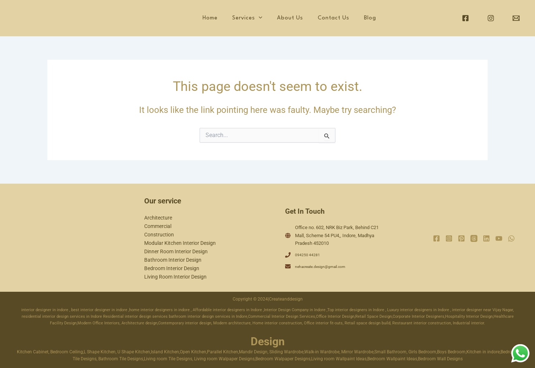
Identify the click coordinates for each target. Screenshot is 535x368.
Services (273, 18)
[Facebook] (465, 18)
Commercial (157, 226)
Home (243, 18)
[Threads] (473, 238)
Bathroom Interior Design (172, 260)
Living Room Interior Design (175, 277)
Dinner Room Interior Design (176, 251)
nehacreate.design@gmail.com (327, 266)
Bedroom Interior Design (171, 268)
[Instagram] (490, 18)
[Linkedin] (486, 238)
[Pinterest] (461, 238)
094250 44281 (309, 254)
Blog (375, 18)
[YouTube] (498, 238)
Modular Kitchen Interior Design (180, 243)
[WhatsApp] (511, 238)
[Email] (516, 18)
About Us (309, 18)
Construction (159, 235)
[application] (284, 18)
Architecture (158, 218)
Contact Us (345, 18)
